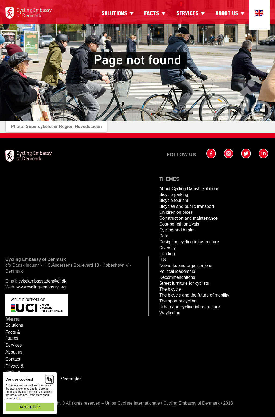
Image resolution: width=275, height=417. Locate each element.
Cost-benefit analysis (179, 224)
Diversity (167, 247)
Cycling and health (177, 230)
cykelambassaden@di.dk (42, 281)
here (18, 398)
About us (226, 13)
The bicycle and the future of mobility (194, 295)
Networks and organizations (185, 265)
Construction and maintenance (188, 218)
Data (163, 236)
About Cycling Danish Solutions (189, 188)
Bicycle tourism (173, 200)
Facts (151, 13)
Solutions (114, 13)
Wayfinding (169, 313)
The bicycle (170, 289)
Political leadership (177, 271)
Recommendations (177, 277)
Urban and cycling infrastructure (189, 307)
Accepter (30, 407)
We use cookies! (19, 379)
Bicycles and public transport (186, 206)
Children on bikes (176, 212)
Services (187, 13)
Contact (12, 359)
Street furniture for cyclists (184, 283)
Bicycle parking (173, 194)
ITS (162, 259)
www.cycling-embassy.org (41, 287)
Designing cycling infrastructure (189, 242)
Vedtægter (71, 379)
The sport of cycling (178, 301)
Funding (167, 253)
